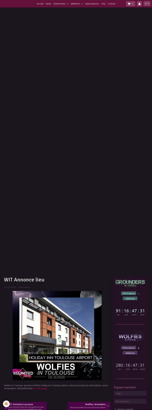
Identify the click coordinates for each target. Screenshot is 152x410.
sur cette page (40, 388)
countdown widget (130, 311)
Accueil (40, 3)
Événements (60, 3)
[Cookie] (6, 403)
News (48, 3)
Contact (111, 3)
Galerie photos (92, 3)
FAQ (103, 3)
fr (146, 3)
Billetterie (75, 3)
